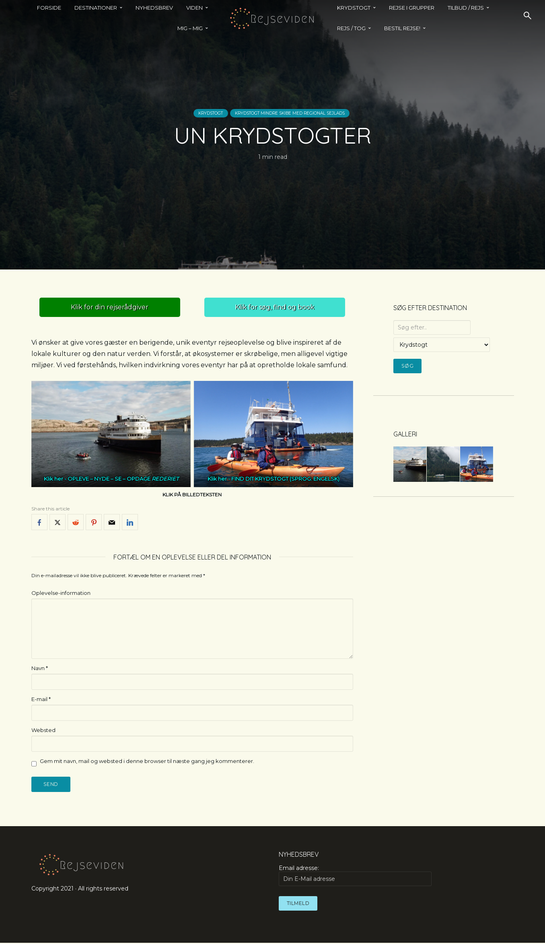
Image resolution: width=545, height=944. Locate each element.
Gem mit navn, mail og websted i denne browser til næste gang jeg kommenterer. (147, 761)
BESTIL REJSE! (402, 28)
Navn (39, 668)
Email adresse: (355, 876)
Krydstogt (182, 113)
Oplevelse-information (60, 593)
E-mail (41, 699)
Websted (43, 730)
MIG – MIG (190, 28)
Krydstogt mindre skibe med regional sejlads (298, 113)
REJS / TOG (351, 28)
